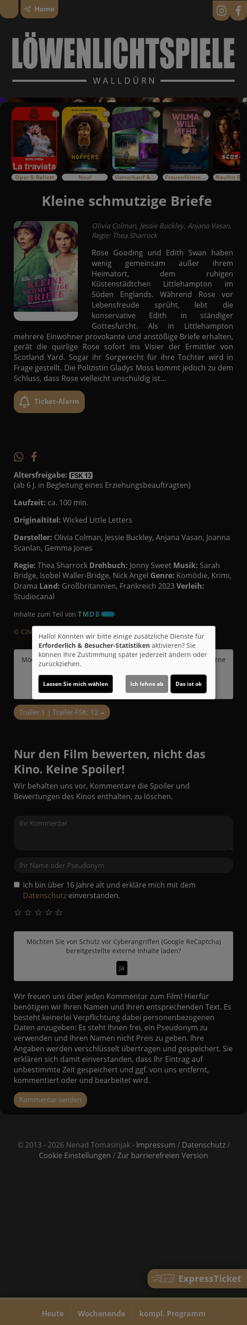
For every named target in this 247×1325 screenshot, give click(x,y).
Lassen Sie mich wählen (75, 684)
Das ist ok (189, 684)
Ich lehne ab (147, 684)
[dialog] (123, 662)
